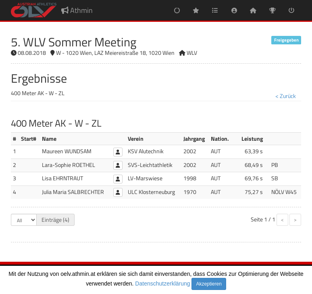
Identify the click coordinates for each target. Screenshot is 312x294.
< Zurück (285, 96)
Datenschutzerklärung (162, 283)
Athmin (77, 10)
